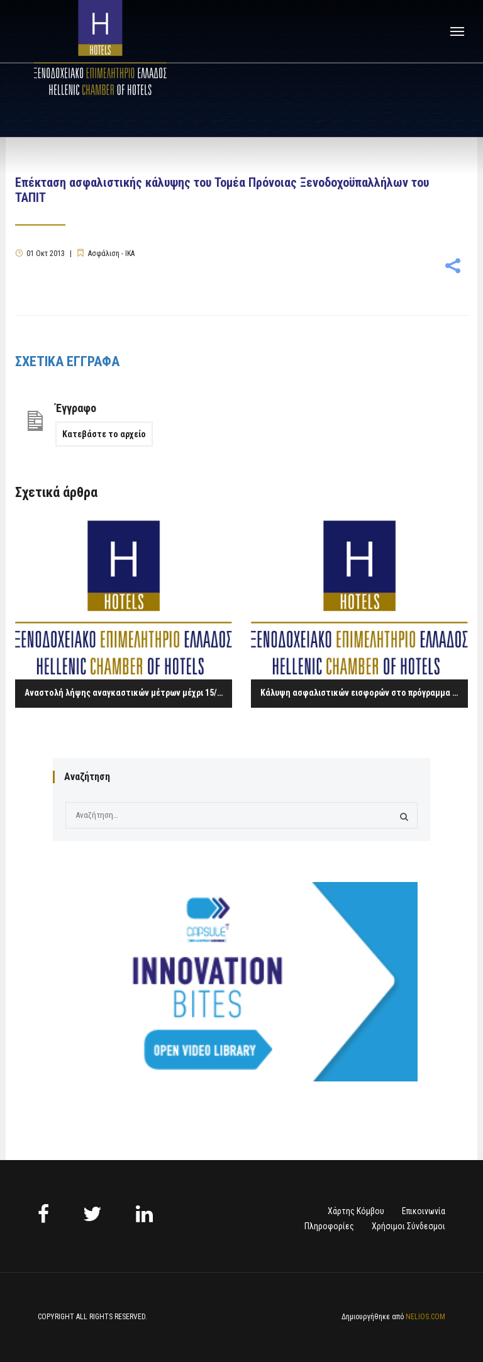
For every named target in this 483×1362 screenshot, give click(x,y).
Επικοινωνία (423, 1211)
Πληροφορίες (329, 1226)
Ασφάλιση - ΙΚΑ (111, 253)
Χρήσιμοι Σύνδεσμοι (408, 1226)
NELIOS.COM (425, 1316)
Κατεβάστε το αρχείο (104, 434)
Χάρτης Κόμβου (356, 1211)
